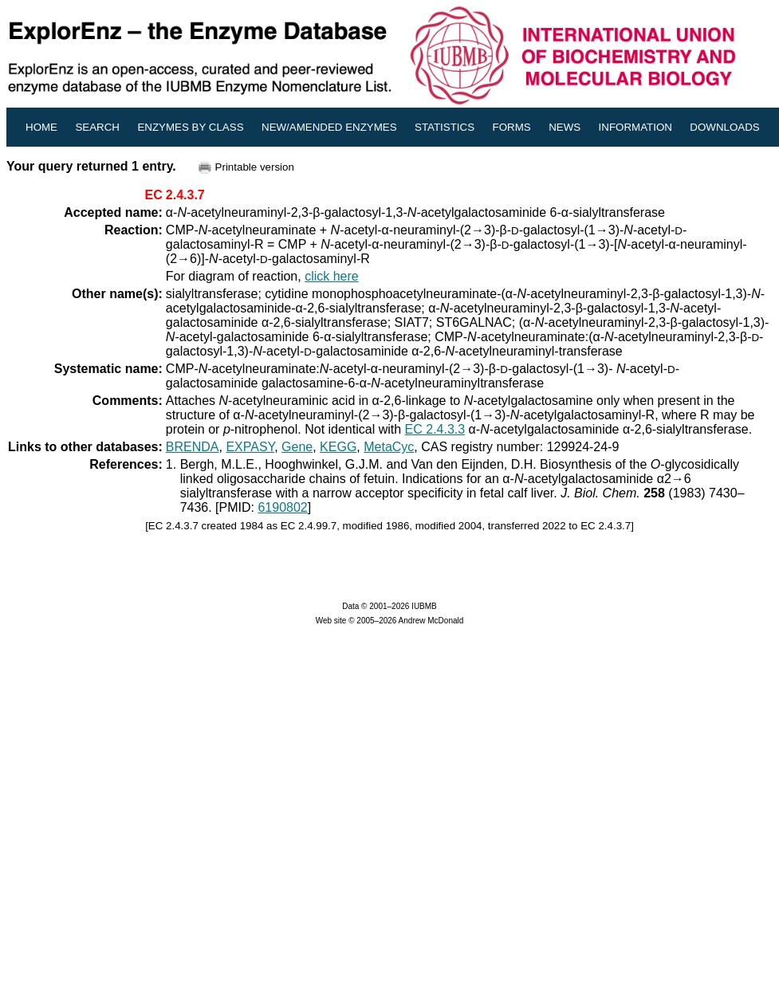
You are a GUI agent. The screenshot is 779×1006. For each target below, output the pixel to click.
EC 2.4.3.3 (435, 429)
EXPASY (250, 447)
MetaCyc (389, 447)
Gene (297, 447)
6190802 (282, 507)
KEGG (338, 447)
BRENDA (192, 447)
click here (332, 276)
